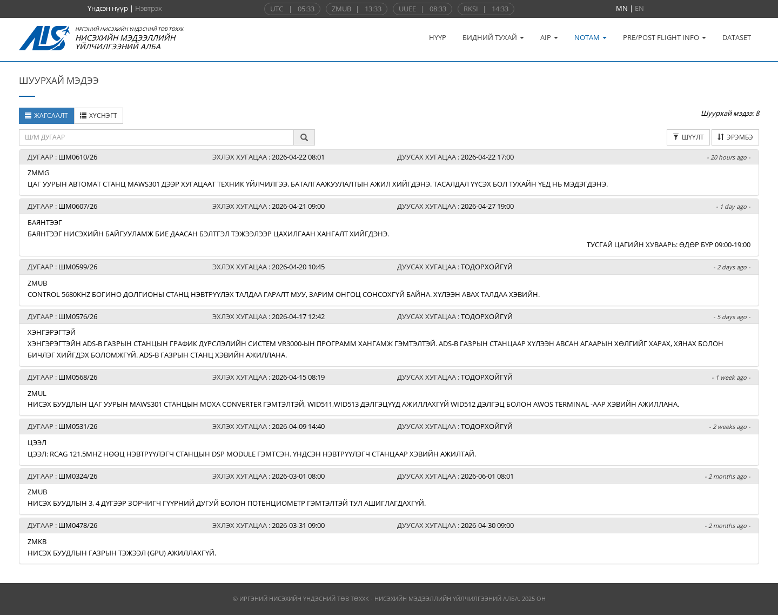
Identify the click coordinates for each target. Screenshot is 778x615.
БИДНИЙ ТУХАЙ (493, 37)
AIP (549, 37)
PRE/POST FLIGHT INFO (664, 37)
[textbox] (156, 137)
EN (639, 8)
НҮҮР (437, 37)
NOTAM (590, 37)
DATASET (736, 37)
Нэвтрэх (148, 8)
